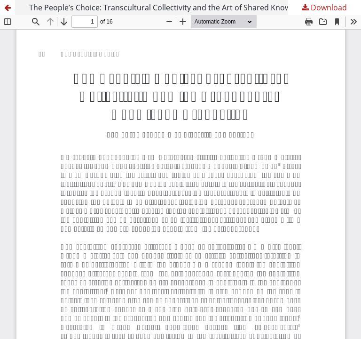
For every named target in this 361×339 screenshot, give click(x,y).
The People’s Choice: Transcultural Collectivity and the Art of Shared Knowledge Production (190, 7)
